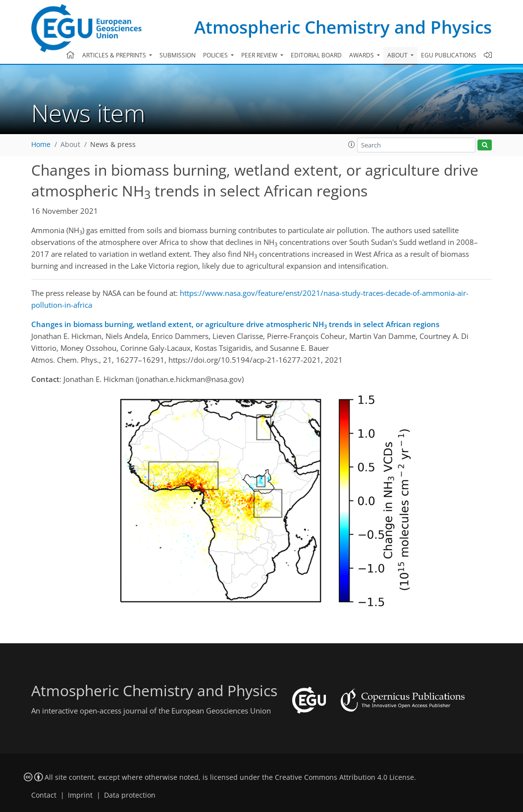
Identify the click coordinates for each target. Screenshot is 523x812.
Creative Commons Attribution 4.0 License (344, 777)
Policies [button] (216, 55)
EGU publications (448, 55)
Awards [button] (362, 55)
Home (41, 144)
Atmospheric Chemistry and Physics (343, 27)
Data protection (130, 795)
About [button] (398, 55)
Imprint (80, 795)
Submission (177, 55)
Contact (43, 795)
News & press (113, 144)
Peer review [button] (260, 55)
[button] (351, 144)
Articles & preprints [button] (115, 55)
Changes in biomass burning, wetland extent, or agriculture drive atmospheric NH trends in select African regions (235, 324)
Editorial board (316, 55)
